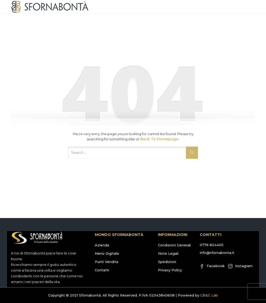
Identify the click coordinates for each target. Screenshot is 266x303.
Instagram (240, 266)
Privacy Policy (170, 270)
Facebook (212, 266)
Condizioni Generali (174, 245)
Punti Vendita (106, 262)
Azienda (102, 245)
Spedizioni (167, 262)
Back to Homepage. (159, 139)
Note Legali (168, 253)
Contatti (102, 270)
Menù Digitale (107, 253)
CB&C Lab (209, 295)
